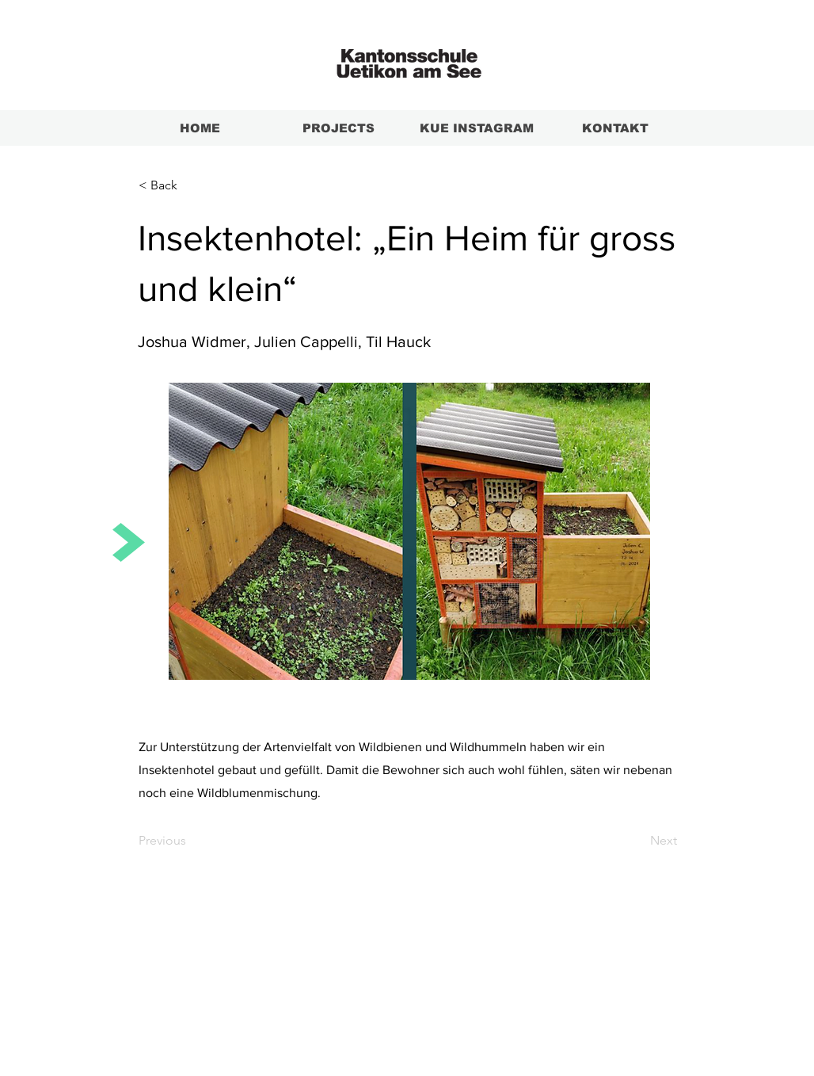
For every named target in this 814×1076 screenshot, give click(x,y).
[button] (191, 185)
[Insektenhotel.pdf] (409, 533)
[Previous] (191, 841)
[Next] (637, 841)
